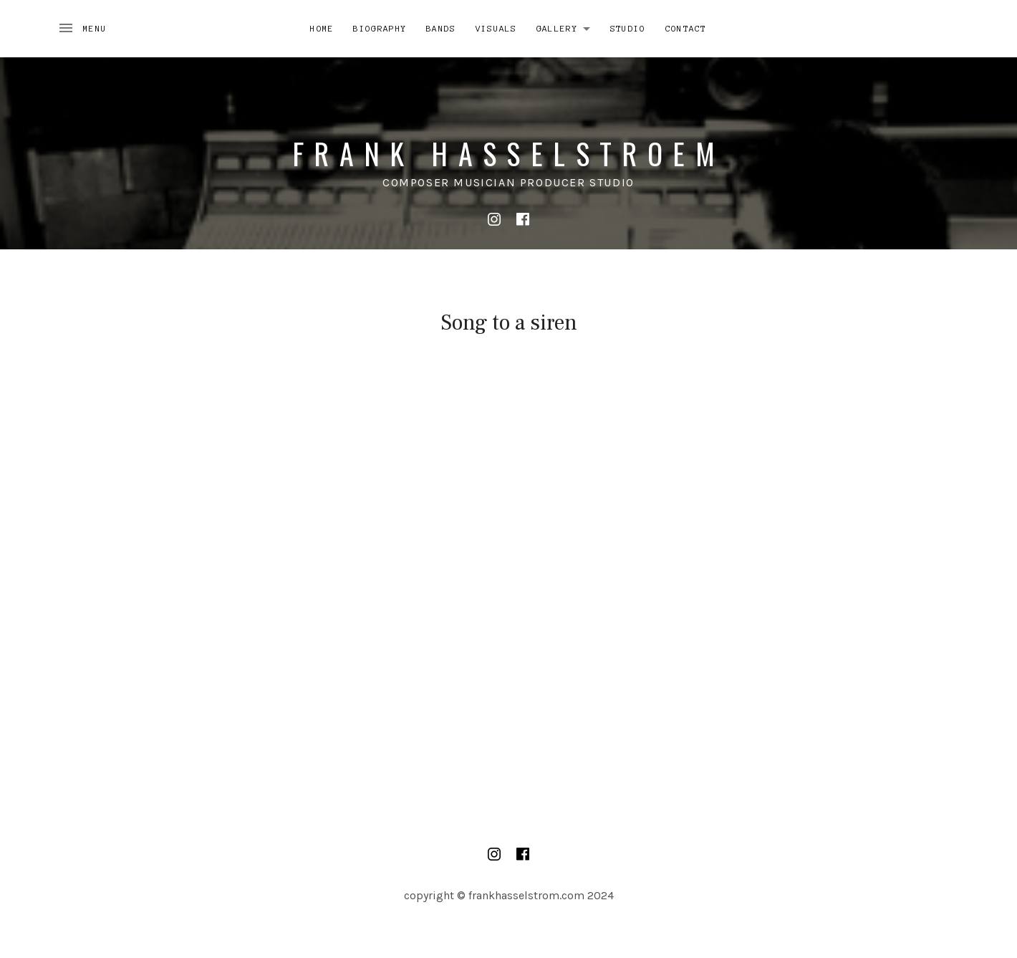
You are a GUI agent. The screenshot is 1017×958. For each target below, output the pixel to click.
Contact (686, 28)
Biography (380, 28)
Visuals (496, 28)
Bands (441, 28)
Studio (628, 28)
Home (322, 28)
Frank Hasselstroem (508, 153)
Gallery (567, 26)
